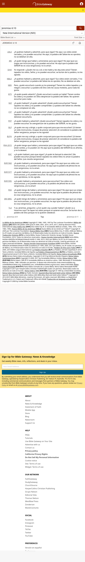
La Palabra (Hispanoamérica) (47, 252)
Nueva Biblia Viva (37, 231)
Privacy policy (31, 451)
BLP (10, 127)
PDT (10, 121)
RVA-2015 (7, 145)
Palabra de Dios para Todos (65, 248)
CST (10, 112)
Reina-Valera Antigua (10, 273)
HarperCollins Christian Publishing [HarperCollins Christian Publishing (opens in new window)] (40, 488)
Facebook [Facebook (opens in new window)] (29, 520)
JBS (10, 61)
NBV (10, 85)
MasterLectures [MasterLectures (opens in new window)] (32, 508)
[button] (81, 4)
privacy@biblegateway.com (28, 385)
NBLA (9, 79)
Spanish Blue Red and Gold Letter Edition (55, 273)
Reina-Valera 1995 (32, 271)
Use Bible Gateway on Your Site (38, 441)
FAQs (27, 435)
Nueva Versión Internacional (52, 237)
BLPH (9, 136)
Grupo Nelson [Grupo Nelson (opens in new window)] (31, 491)
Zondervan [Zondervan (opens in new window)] (30, 504)
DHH (10, 70)
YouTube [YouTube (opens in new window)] (29, 536)
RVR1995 (8, 181)
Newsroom (30, 419)
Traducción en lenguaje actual (59, 279)
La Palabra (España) (40, 250)
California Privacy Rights (36, 454)
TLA (10, 208)
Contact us (29, 447)
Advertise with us (32, 444)
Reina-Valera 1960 (70, 258)
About (27, 400)
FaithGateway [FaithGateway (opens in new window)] (31, 479)
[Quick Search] (38, 28)
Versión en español (33, 547)
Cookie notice (31, 460)
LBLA (9, 52)
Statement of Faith (33, 407)
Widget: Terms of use (34, 467)
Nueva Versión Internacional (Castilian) (40, 243)
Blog (27, 416)
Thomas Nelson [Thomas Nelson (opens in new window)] (32, 498)
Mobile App (30, 410)
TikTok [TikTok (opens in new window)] (28, 529)
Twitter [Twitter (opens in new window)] (28, 532)
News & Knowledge (33, 403)
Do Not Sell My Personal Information (42, 457)
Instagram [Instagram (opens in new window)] (29, 523)
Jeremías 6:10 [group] (9, 43)
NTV (10, 94)
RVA (10, 190)
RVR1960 (8, 163)
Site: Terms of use (32, 463)
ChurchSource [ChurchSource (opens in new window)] (31, 485)
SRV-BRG (8, 199)
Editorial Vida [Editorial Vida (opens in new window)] (31, 495)
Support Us (30, 423)
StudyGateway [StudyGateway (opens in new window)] (31, 482)
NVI (10, 103)
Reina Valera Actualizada (67, 254)
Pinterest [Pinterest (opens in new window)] (29, 526)
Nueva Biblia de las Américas (23, 229)
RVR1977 (8, 172)
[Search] (80, 28)
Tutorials (29, 438)
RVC (10, 154)
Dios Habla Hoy (19, 227)
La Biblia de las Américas (12, 222)
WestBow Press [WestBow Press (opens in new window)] (31, 501)
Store (27, 413)
